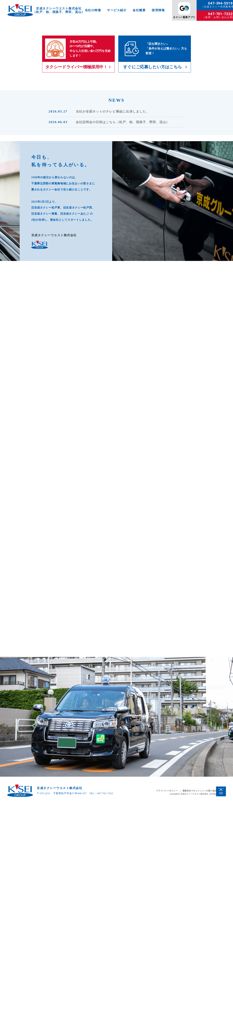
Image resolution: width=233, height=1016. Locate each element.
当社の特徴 (93, 10)
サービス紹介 (117, 10)
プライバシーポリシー (167, 1001)
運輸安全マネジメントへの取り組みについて (204, 1001)
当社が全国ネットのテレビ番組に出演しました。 (112, 213)
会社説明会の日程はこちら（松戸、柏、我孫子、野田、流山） (122, 224)
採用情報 (158, 10)
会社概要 (139, 10)
